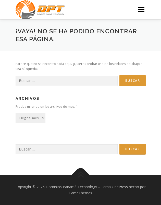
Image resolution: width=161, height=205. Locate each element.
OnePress (120, 186)
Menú (141, 9)
